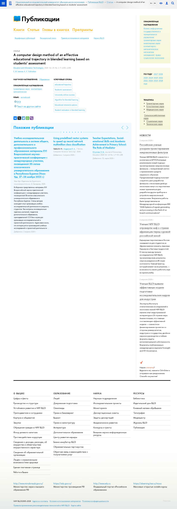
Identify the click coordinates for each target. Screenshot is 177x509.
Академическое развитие (105, 422)
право (158, 55)
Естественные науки (155, 106)
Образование (44, 79)
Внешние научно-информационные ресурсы (109, 433)
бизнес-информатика (153, 28)
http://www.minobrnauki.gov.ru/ (28, 483)
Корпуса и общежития (24, 417)
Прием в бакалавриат (63, 413)
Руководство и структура (25, 403)
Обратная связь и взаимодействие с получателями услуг (70, 453)
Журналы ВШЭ (140, 422)
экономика (159, 58)
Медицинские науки (155, 109)
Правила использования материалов (75, 38)
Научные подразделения (105, 398)
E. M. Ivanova (18, 71)
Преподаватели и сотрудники (27, 413)
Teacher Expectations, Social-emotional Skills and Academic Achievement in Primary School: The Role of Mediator (109, 142)
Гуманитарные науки (155, 103)
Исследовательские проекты (107, 403)
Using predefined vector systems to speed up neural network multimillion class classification (70, 141)
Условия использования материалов (65, 501)
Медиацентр (139, 417)
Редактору (166, 501)
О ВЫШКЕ (19, 393)
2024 (151, 77)
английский (25, 97)
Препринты (82, 29)
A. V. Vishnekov (30, 71)
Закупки (17, 422)
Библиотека (139, 398)
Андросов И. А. (69, 149)
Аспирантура (59, 427)
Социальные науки (154, 121)
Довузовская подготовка (65, 403)
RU (151, 3)
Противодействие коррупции (27, 437)
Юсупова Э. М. (98, 152)
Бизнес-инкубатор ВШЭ (64, 442)
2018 (161, 80)
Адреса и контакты (40, 501)
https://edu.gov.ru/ (62, 483)
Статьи (33, 29)
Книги (18, 29)
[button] (60, 132)
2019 (156, 80)
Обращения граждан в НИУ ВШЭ (28, 427)
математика (149, 52)
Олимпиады (58, 408)
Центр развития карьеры (65, 437)
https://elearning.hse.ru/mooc (147, 483)
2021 (146, 80)
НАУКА (97, 393)
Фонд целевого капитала (25, 432)
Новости (145, 135)
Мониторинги (100, 408)
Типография (139, 413)
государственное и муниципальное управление (152, 34)
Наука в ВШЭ (99, 38)
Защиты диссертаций (103, 417)
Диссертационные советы (106, 413)
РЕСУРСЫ (138, 393)
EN (155, 3)
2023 (156, 77)
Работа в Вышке (20, 472)
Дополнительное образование (68, 432)
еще (145, 83)
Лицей (56, 398)
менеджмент (149, 55)
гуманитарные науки (152, 40)
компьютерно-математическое (151, 47)
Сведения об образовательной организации (28, 453)
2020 (151, 80)
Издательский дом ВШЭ (144, 403)
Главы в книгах (55, 29)
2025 (146, 77)
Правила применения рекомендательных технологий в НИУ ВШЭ (41, 505)
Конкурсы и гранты (102, 427)
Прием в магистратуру (64, 422)
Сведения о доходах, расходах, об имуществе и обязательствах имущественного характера (30, 445)
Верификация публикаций (25, 38)
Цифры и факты (20, 398)
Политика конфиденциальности (95, 501)
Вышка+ (57, 417)
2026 (161, 74)
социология (149, 58)
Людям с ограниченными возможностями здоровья (25, 461)
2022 (161, 77)
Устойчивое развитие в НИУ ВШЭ (29, 408)
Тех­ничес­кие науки (154, 124)
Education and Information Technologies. (28, 68)
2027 (156, 74)
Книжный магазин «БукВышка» (147, 408)
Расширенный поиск (48, 38)
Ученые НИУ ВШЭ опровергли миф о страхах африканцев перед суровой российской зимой (155, 229)
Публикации (40, 18)
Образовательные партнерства (68, 446)
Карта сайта (76, 505)
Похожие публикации (33, 127)
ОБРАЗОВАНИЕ (61, 393)
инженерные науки (152, 43)
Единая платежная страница (26, 467)
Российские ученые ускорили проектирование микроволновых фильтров (154, 148)
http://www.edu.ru (102, 483)
